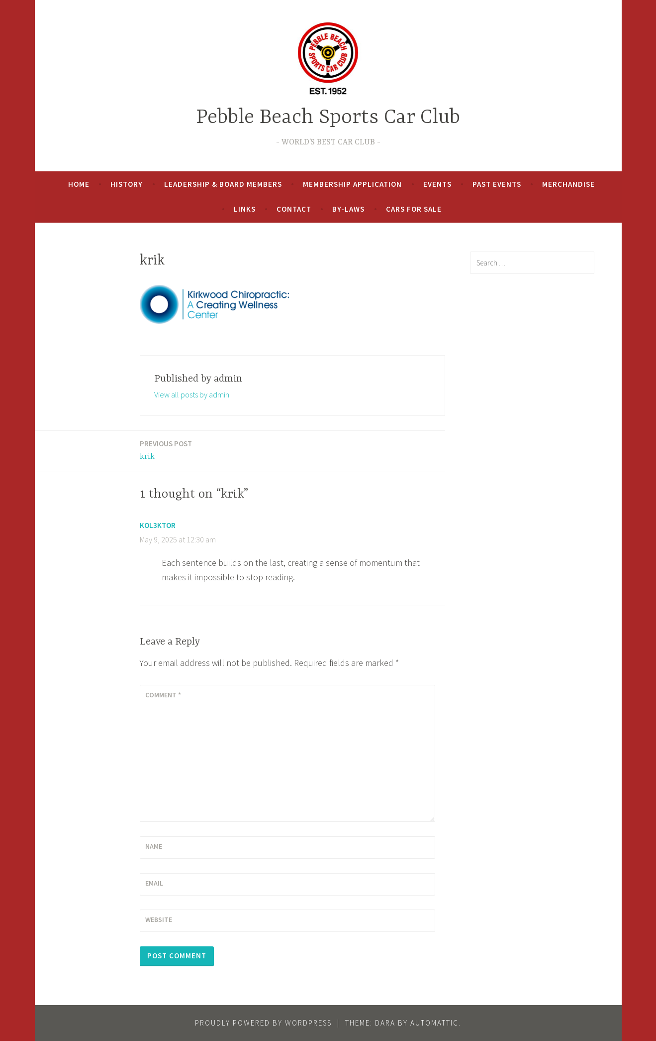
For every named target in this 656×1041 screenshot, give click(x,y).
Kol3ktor (158, 525)
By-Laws (348, 209)
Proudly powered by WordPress (263, 1023)
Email (154, 883)
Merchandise (568, 184)
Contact (294, 209)
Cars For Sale (414, 209)
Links (245, 209)
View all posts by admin (191, 394)
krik (166, 449)
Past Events (496, 184)
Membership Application (352, 184)
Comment (163, 694)
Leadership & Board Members (223, 184)
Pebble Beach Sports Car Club (328, 118)
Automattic (434, 1023)
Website (158, 919)
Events (437, 184)
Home (79, 184)
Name (153, 846)
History (126, 184)
